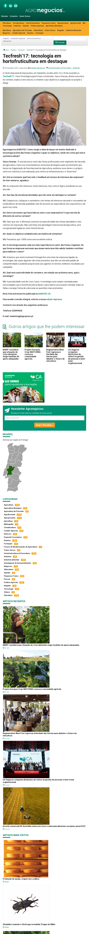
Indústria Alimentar (73, 30)
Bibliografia (7, 41)
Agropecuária (62, 23)
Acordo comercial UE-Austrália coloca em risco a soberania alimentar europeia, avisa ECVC (44, 826)
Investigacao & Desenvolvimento (17, 563)
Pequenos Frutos (49, 23)
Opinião (26, 26)
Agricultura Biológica (54, 26)
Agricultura (8, 505)
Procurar (60, 42)
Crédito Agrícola (18, 33)
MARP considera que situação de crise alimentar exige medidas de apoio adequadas (11, 354)
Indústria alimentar (11, 560)
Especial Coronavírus (13, 537)
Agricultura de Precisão (22, 30)
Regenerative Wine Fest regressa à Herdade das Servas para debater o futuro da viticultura (55, 355)
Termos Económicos (34, 38)
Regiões (6, 38)
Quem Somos (24, 16)
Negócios (6, 33)
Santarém (21, 50)
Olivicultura (38, 30)
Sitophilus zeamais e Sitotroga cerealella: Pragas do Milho (29, 924)
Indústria (17, 26)
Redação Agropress (37, 68)
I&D (84, 23)
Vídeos (7, 592)
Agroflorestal (75, 23)
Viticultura (7, 23)
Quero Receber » (44, 425)
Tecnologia (7, 26)
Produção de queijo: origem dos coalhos (21, 879)
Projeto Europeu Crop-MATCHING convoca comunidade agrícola (33, 354)
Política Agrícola (37, 26)
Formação (39, 33)
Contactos (14, 16)
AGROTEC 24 (44, 294)
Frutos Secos (50, 30)
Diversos (7, 534)
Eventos (30, 33)
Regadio (60, 30)
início (6, 50)
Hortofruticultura (33, 23)
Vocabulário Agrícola (18, 38)
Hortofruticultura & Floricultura (60, 68)
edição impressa (54, 299)
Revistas (4, 16)
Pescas (7, 579)
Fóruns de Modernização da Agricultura (20, 547)
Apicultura (7, 30)
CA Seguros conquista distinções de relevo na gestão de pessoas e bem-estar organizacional (77, 356)
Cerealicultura (18, 23)
